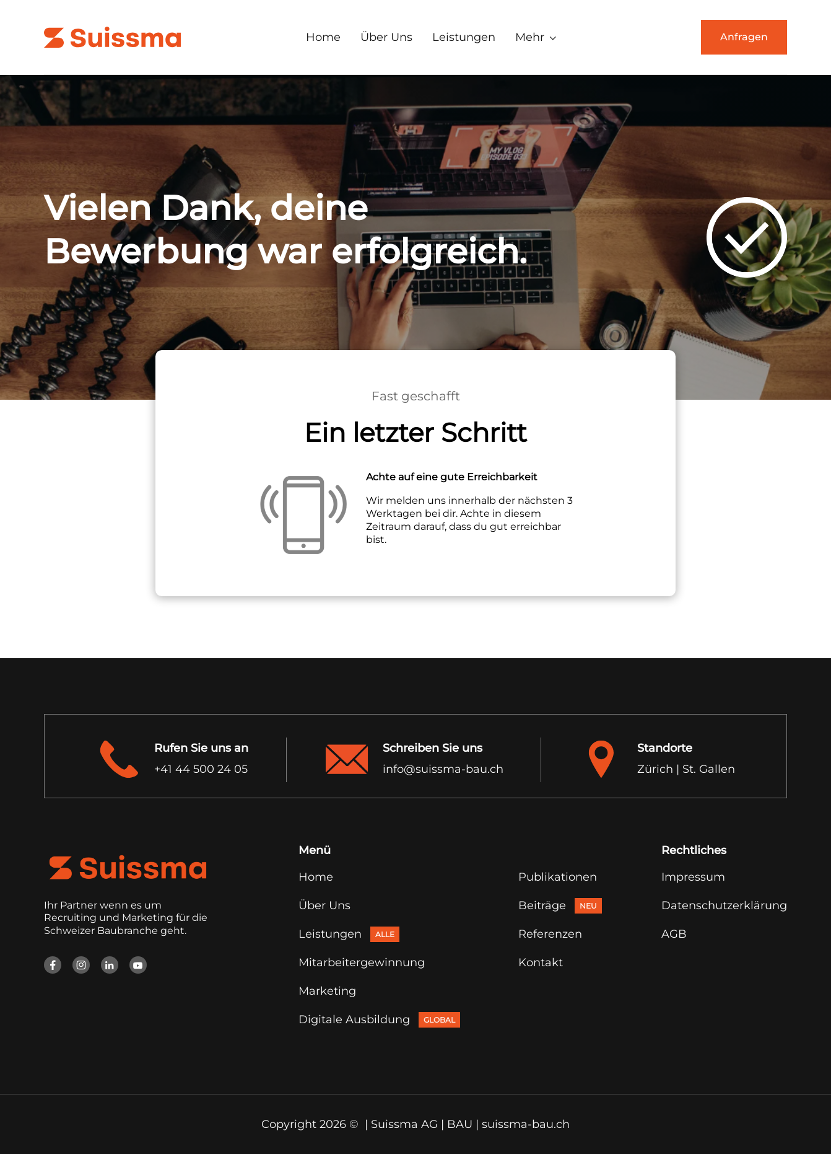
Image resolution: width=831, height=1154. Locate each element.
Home (323, 37)
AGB (674, 934)
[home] (112, 37)
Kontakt (540, 962)
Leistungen (463, 37)
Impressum (693, 877)
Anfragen (744, 37)
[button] (536, 37)
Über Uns (386, 37)
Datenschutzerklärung (724, 905)
